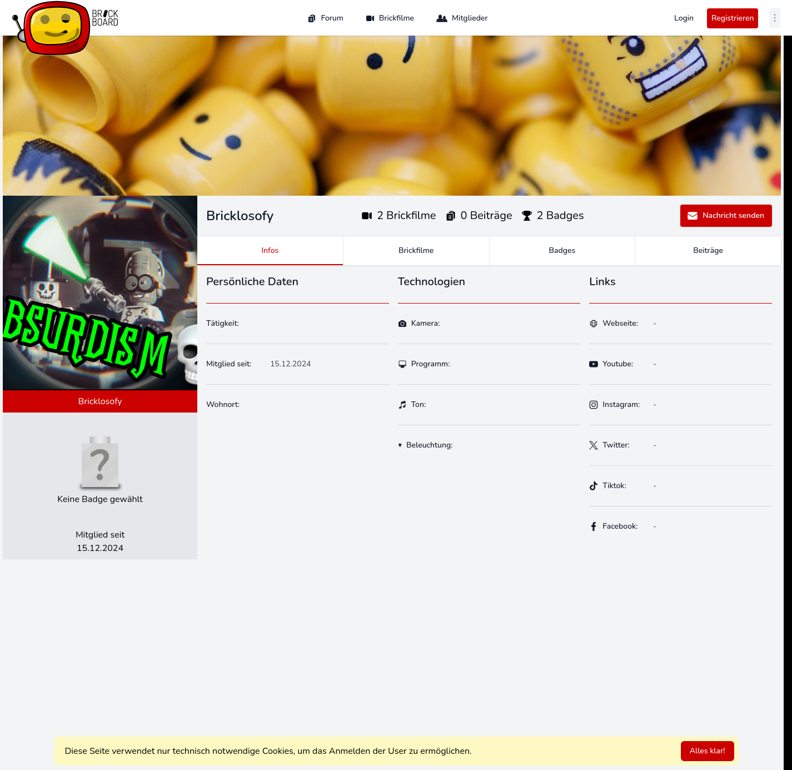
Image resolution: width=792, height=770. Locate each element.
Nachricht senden (725, 215)
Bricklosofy (100, 401)
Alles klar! (707, 751)
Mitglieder (461, 18)
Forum (325, 18)
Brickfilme (390, 18)
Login (684, 18)
